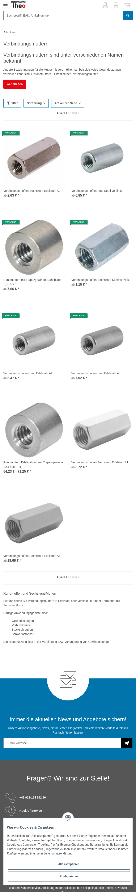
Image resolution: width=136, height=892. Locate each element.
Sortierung (34, 103)
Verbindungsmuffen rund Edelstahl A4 (95, 373)
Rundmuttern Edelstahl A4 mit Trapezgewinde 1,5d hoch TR (33, 464)
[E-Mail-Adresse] (62, 743)
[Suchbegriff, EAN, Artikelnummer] (63, 15)
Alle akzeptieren (68, 864)
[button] (105, 5)
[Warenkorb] (127, 5)
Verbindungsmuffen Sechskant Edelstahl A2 (31, 190)
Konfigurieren (69, 876)
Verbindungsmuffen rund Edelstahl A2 (27, 373)
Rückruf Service (31, 810)
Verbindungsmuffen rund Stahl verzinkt (96, 190)
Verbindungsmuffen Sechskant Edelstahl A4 (31, 556)
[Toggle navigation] (5, 2)
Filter (12, 103)
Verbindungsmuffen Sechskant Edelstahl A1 (99, 462)
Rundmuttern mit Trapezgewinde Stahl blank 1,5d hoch (32, 282)
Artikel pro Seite (66, 103)
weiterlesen (15, 84)
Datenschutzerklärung (58, 853)
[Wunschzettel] (116, 5)
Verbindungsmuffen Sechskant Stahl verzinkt (100, 279)
